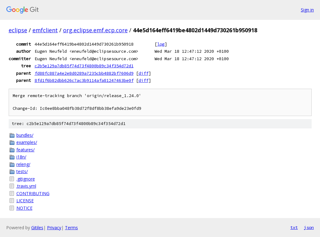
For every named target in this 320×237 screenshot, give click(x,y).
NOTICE (24, 208)
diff (143, 73)
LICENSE (25, 200)
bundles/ (24, 135)
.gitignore (25, 179)
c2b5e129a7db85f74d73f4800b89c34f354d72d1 (84, 66)
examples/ (26, 142)
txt (294, 227)
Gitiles (37, 227)
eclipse (18, 30)
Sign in (307, 10)
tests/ (22, 171)
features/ (25, 150)
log (160, 44)
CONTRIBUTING (32, 193)
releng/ (23, 164)
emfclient (45, 30)
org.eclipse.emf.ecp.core (95, 30)
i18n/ (21, 157)
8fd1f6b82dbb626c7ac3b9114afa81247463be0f (84, 80)
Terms (71, 227)
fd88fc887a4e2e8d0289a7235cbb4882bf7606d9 (84, 73)
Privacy (54, 227)
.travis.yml (26, 186)
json (309, 227)
